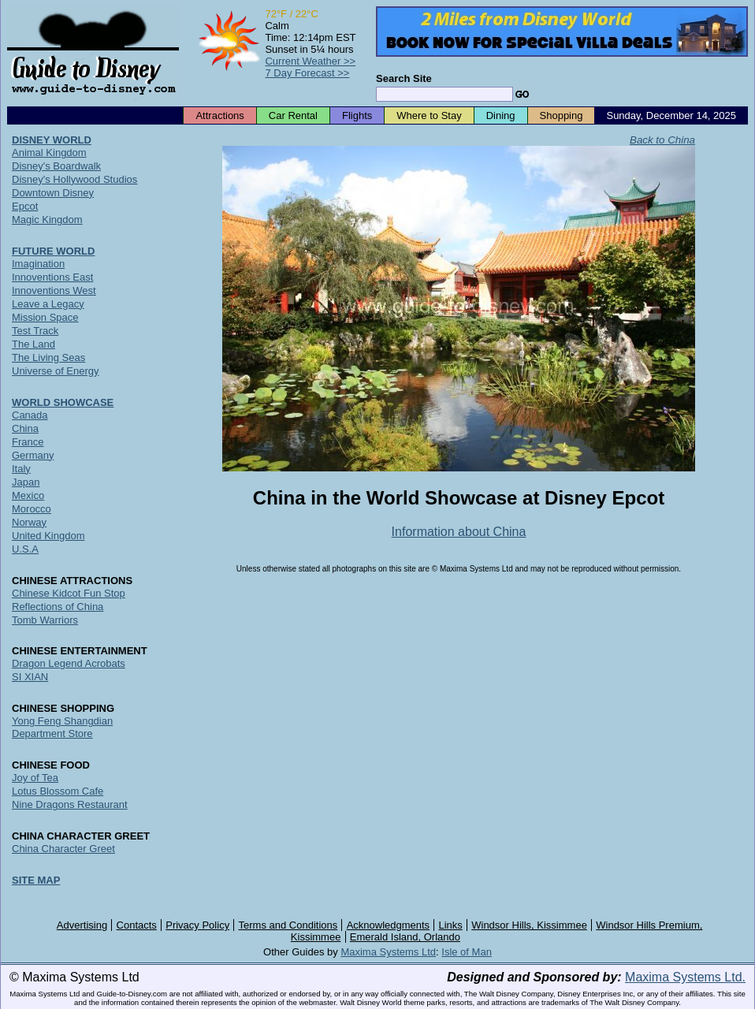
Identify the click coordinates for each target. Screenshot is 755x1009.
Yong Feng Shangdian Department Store (62, 727)
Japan (25, 482)
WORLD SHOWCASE (62, 402)
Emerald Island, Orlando (405, 937)
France (27, 442)
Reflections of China (57, 606)
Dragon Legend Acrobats (68, 663)
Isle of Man (466, 952)
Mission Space (45, 317)
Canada (30, 415)
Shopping (561, 115)
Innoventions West (54, 290)
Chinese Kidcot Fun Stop (68, 593)
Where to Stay (428, 115)
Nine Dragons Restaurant (70, 804)
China (25, 428)
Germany (33, 455)
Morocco (31, 509)
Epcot (25, 206)
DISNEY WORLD (51, 140)
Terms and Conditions (288, 925)
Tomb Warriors (45, 620)
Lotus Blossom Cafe (57, 791)
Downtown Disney (53, 193)
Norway (29, 522)
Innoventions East (52, 277)
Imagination (38, 264)
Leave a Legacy (48, 304)
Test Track (35, 331)
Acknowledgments (388, 925)
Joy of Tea (35, 778)
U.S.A (25, 549)
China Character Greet (63, 848)
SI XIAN (30, 677)
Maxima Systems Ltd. (685, 977)
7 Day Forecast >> (307, 73)
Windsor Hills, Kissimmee (529, 925)
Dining (500, 115)
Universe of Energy (55, 371)
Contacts (137, 925)
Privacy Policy (197, 925)
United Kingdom (48, 536)
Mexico (28, 495)
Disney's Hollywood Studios (74, 179)
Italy (21, 469)
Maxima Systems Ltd (388, 952)
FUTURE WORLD (53, 251)
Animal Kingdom (49, 152)
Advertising (82, 925)
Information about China (459, 531)
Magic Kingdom (47, 219)
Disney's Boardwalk (56, 166)
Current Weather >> (310, 61)
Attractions (219, 115)
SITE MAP (36, 880)
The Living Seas (48, 357)
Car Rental (293, 115)
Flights (357, 115)
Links (451, 925)
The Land (33, 344)
